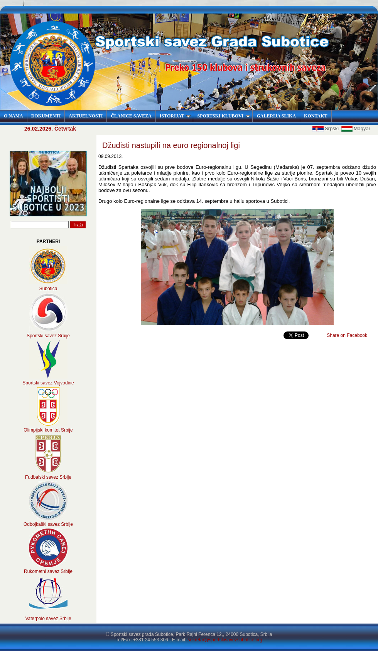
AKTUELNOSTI (86, 116)
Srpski (326, 128)
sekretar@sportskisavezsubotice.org (224, 640)
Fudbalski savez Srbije (48, 477)
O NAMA (13, 116)
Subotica (48, 288)
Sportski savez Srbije (48, 335)
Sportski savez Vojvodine (48, 383)
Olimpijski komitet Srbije (48, 430)
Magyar (355, 128)
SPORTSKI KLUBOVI (223, 116)
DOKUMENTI (46, 116)
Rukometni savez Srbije (48, 571)
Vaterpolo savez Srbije (48, 618)
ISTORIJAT (175, 116)
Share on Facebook (347, 335)
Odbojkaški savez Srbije (48, 524)
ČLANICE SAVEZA (131, 116)
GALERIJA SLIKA (276, 116)
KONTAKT (315, 116)
